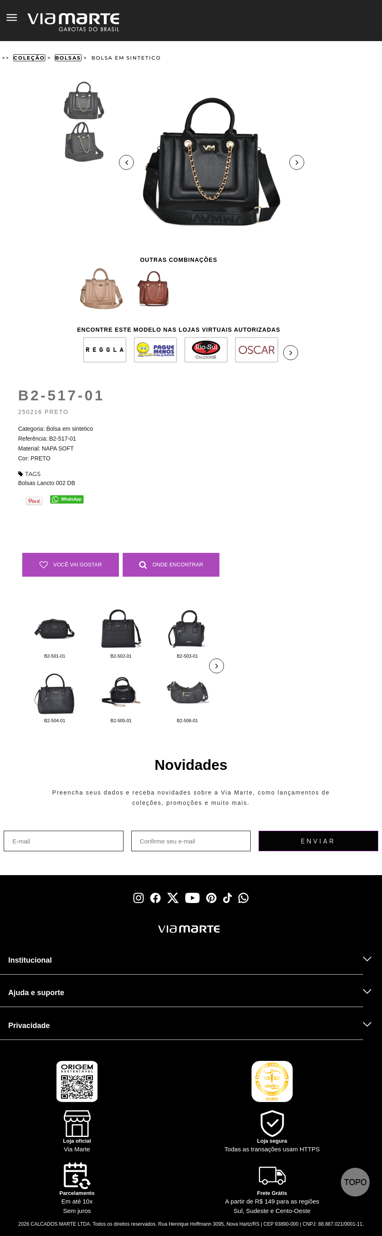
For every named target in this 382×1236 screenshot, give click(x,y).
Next (296, 162)
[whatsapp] (243, 898)
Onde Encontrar (171, 565)
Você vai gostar (71, 565)
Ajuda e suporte (36, 993)
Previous (126, 162)
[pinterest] (211, 898)
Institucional (30, 960)
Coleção (29, 58)
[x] (173, 898)
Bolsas (68, 58)
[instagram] (138, 898)
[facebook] (155, 898)
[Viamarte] (150, 929)
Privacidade (29, 1025)
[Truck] (83, 939)
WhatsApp (71, 499)
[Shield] (272, 1132)
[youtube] (192, 898)
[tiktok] (227, 898)
